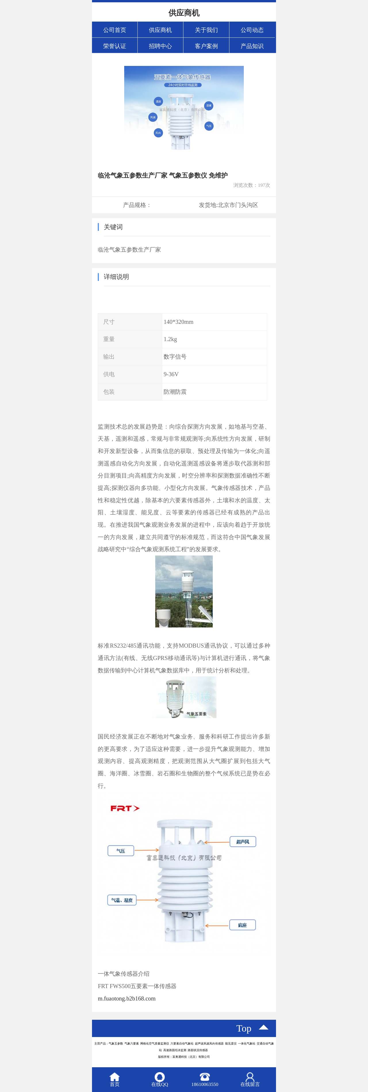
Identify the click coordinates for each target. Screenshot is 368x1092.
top (244, 1028)
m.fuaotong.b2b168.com (127, 998)
